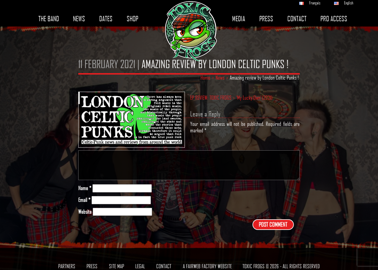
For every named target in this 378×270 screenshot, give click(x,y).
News (79, 19)
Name (84, 188)
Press (266, 19)
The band (48, 19)
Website (85, 212)
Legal (140, 266)
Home (205, 77)
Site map (116, 266)
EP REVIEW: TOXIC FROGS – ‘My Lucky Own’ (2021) (231, 98)
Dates (106, 19)
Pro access (333, 19)
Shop (132, 19)
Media (238, 19)
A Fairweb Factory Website (207, 266)
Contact (297, 19)
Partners (66, 266)
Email (84, 200)
